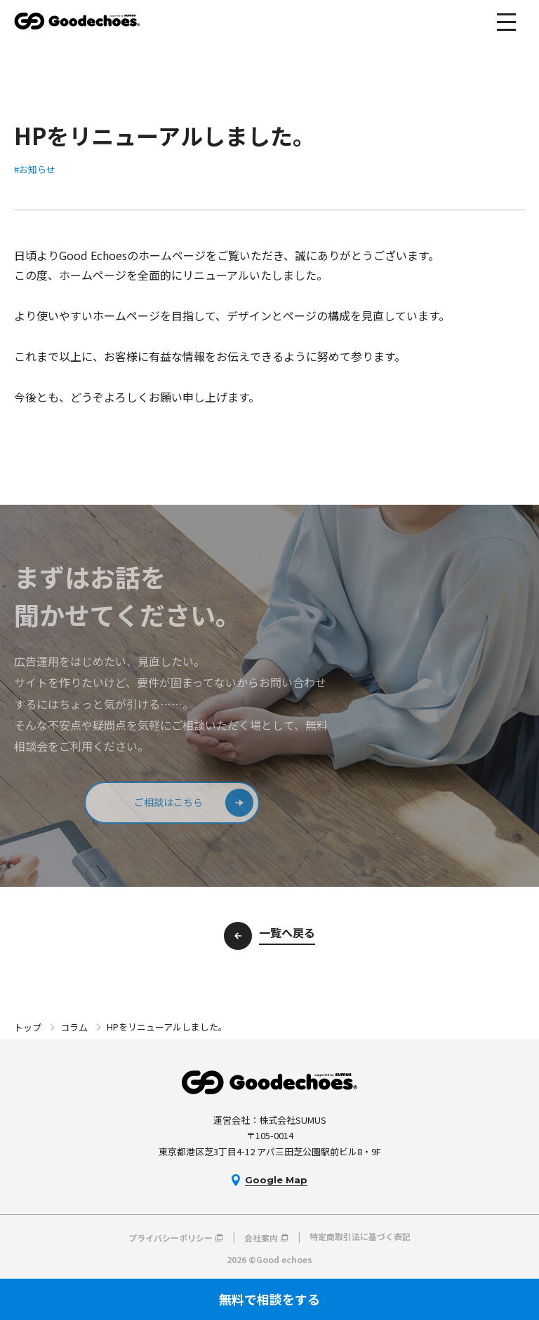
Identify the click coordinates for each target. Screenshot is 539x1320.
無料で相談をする (269, 1299)
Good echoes (77, 21)
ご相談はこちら (168, 802)
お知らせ (37, 169)
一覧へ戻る (287, 932)
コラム (74, 1027)
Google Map (276, 1179)
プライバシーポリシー (170, 1237)
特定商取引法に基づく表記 (360, 1236)
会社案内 (261, 1237)
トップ (27, 1027)
